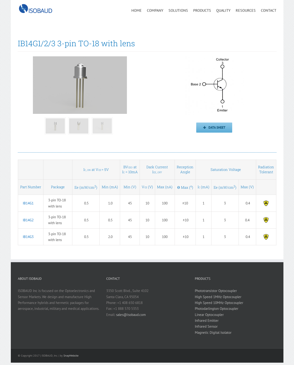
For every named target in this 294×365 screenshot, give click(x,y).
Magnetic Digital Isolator (213, 332)
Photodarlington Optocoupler (216, 308)
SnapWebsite (70, 355)
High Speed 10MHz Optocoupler (219, 302)
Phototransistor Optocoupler (216, 290)
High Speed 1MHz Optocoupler (218, 297)
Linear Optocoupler (209, 314)
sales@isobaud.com (131, 314)
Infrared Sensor (206, 326)
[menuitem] (139, 10)
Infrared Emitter (207, 320)
